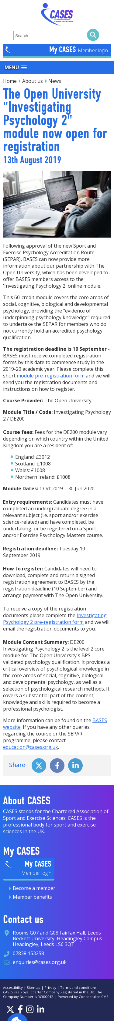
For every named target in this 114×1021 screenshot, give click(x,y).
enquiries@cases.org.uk (40, 962)
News (54, 81)
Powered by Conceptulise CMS (83, 996)
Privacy (50, 987)
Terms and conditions (78, 987)
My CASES (63, 49)
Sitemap (33, 987)
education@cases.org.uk (30, 747)
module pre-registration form (51, 375)
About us (32, 81)
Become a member (34, 888)
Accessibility (13, 987)
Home (10, 81)
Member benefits (32, 897)
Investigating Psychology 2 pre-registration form (55, 618)
